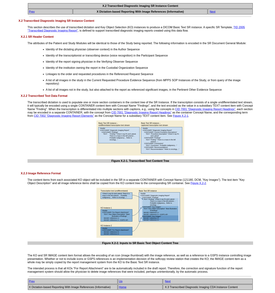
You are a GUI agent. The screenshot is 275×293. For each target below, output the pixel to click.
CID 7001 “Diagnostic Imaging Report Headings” (205, 109)
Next (212, 11)
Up (120, 281)
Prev (32, 11)
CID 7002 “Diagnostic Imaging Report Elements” (64, 115)
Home (122, 287)
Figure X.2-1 (180, 115)
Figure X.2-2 (198, 183)
